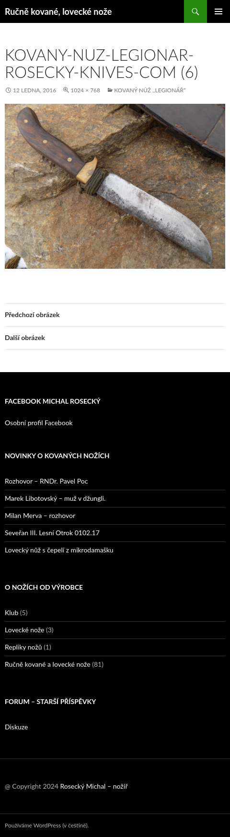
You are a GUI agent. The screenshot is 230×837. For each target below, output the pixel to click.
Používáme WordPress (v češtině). (47, 825)
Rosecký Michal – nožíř (93, 786)
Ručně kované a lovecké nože (48, 664)
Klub (11, 612)
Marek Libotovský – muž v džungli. (55, 498)
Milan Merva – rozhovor (40, 515)
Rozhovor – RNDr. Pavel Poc (46, 481)
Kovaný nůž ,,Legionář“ (149, 90)
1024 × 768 (85, 90)
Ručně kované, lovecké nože (58, 11)
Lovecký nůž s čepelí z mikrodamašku (59, 550)
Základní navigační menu (218, 11)
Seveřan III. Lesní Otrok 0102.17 (52, 533)
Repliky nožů (23, 647)
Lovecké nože (24, 630)
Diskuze (16, 727)
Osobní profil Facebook (39, 422)
